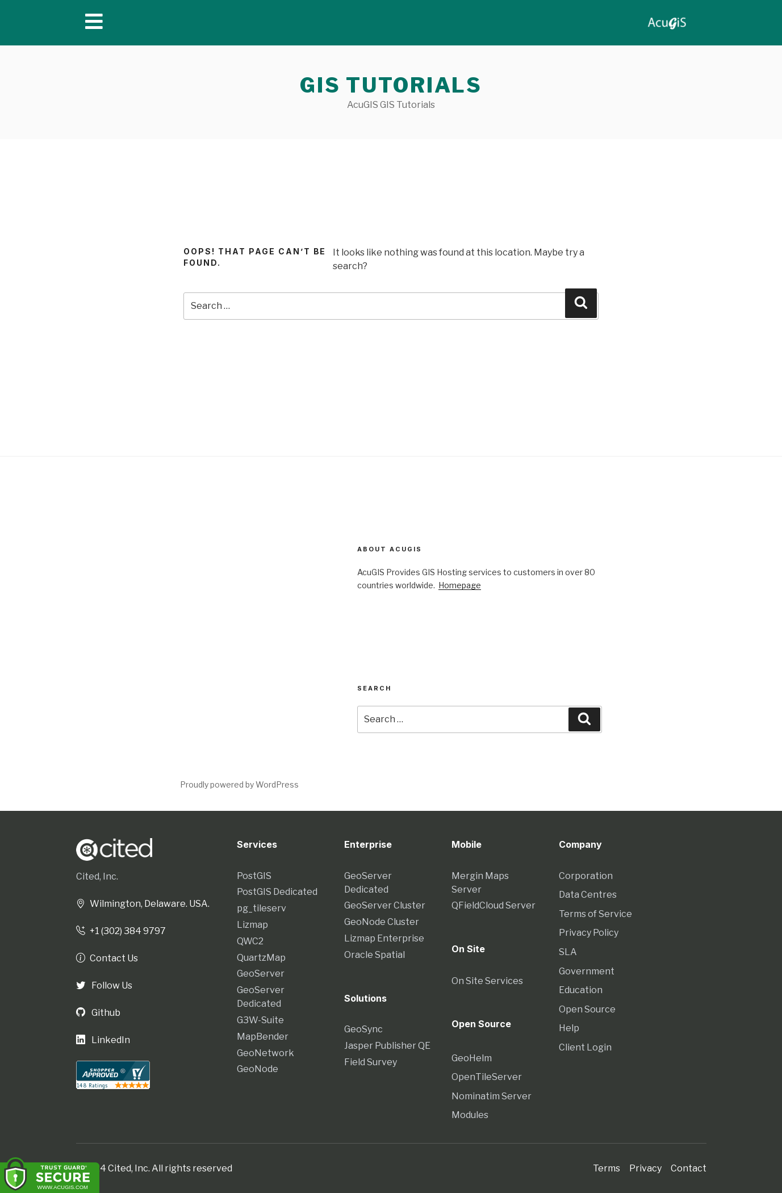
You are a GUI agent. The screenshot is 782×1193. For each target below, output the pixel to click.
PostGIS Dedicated (277, 891)
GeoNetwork (265, 1053)
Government (586, 971)
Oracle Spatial (374, 954)
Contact (688, 1167)
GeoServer (261, 973)
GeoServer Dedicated (261, 997)
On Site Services (487, 980)
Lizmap (252, 924)
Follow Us (104, 985)
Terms (606, 1167)
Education (581, 990)
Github (98, 1012)
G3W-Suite (260, 1020)
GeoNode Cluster (381, 921)
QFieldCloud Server (493, 905)
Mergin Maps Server (480, 882)
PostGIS (254, 875)
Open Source (587, 1009)
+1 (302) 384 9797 (121, 931)
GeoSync (363, 1029)
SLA (568, 952)
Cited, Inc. (97, 876)
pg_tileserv (261, 908)
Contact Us (107, 958)
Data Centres (588, 894)
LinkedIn (103, 1040)
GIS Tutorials (391, 85)
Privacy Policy (588, 932)
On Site (468, 949)
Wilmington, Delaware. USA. (143, 903)
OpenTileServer (486, 1076)
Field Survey (370, 1062)
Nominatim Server (491, 1095)
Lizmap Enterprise (384, 938)
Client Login (585, 1047)
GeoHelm (471, 1057)
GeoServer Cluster (384, 905)
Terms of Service (595, 914)
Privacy (645, 1167)
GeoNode (257, 1069)
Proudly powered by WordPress (239, 784)
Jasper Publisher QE (387, 1045)
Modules (469, 1114)
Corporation (586, 875)
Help (569, 1028)
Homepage (459, 585)
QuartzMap (261, 957)
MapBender (262, 1036)
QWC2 (250, 941)
